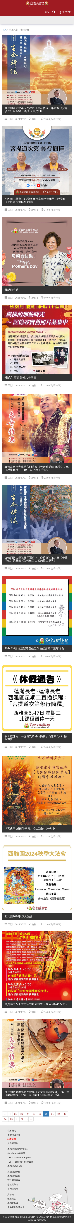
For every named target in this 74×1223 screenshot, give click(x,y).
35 (11, 1119)
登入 (47, 11)
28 (34, 1114)
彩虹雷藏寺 (12, 1184)
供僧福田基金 (13, 1135)
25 (15, 1114)
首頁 (4, 29)
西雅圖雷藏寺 (13, 1180)
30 (46, 1114)
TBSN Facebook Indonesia (20, 1162)
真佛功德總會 (13, 1172)
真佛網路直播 (13, 1176)
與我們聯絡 (12, 1143)
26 (22, 1114)
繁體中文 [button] (65, 12)
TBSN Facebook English (19, 1157)
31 (52, 1114)
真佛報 (10, 1194)
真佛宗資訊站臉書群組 (18, 1149)
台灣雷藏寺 (12, 1189)
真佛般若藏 (12, 1203)
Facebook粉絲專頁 (16, 1153)
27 (28, 1114)
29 (40, 1114)
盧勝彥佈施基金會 (15, 1207)
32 (58, 1114)
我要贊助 (11, 1130)
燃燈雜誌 (11, 1199)
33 (65, 1114)
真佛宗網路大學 (14, 1166)
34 (5, 1119)
